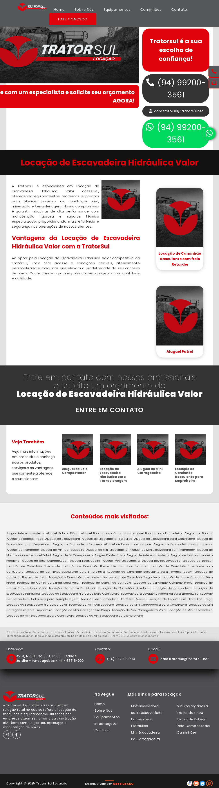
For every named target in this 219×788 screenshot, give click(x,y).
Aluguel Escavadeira (85, 561)
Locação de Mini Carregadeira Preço (82, 610)
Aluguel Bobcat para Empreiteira (157, 533)
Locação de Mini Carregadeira (91, 605)
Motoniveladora (145, 706)
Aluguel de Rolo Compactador (75, 471)
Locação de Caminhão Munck (72, 588)
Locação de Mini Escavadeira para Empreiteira (109, 615)
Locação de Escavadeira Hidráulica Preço (180, 599)
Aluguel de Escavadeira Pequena (77, 544)
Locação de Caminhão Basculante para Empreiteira (189, 475)
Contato (179, 9)
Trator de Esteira (191, 719)
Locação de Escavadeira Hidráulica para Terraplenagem (113, 475)
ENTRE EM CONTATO (109, 410)
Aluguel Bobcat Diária (62, 533)
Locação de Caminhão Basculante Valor (78, 577)
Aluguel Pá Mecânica (110, 555)
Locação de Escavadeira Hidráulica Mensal (113, 599)
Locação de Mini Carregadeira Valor (139, 610)
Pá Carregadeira (145, 739)
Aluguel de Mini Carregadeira (150, 471)
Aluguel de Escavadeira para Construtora (164, 539)
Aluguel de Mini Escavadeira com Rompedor (162, 550)
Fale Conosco (72, 19)
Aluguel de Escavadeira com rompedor (183, 544)
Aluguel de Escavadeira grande (127, 544)
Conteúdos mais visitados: (110, 516)
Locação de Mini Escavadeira (190, 610)
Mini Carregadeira (192, 706)
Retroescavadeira (147, 712)
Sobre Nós (84, 9)
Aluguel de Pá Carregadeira (72, 555)
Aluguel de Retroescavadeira (148, 555)
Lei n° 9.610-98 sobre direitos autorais (135, 636)
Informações (105, 723)
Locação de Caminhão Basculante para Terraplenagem (149, 572)
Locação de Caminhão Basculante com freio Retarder (180, 259)
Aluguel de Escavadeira (62, 539)
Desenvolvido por (109, 784)
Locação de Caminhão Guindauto (124, 588)
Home (59, 9)
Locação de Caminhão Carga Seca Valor (48, 583)
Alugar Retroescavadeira (25, 533)
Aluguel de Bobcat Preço (25, 539)
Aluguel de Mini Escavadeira (107, 550)
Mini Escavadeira (145, 732)
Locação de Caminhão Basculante (33, 566)
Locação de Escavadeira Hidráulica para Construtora (80, 594)
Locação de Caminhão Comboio (106, 583)
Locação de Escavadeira (173, 588)
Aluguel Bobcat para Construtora (105, 533)
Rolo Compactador (194, 725)
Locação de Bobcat (197, 561)
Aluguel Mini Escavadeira (121, 561)
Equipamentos (117, 9)
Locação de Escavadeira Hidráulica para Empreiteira (159, 594)
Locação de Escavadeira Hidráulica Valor (37, 605)
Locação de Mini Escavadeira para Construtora (40, 615)
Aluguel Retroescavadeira (161, 561)
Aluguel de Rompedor (23, 550)
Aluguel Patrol (180, 351)
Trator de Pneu (190, 712)
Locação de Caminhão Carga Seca (134, 577)
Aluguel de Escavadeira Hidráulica (107, 539)
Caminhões (151, 9)
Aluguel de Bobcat (198, 533)
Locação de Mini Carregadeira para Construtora (151, 605)
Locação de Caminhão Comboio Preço (163, 583)
